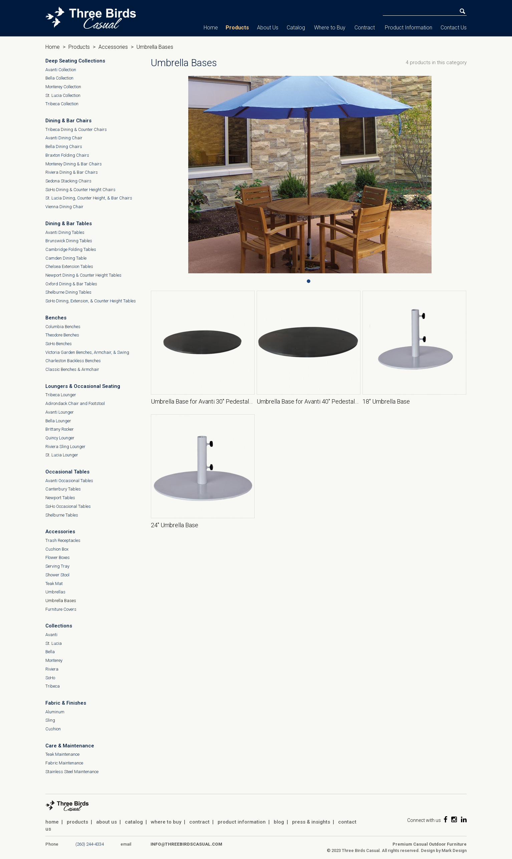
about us (106, 822)
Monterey (53, 660)
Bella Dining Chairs (63, 146)
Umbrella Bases (60, 600)
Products (237, 27)
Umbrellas (55, 591)
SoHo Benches (58, 343)
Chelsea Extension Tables (69, 266)
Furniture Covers (60, 609)
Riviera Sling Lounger (65, 446)
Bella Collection (59, 78)
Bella (50, 651)
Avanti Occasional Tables (69, 480)
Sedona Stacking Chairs (68, 180)
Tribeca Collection (61, 103)
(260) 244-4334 (89, 844)
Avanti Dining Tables (64, 232)
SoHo (50, 677)
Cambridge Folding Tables (70, 249)
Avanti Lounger (59, 412)
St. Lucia (53, 643)
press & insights (311, 822)
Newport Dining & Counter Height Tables (83, 275)
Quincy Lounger (59, 437)
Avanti (51, 634)
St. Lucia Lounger (61, 454)
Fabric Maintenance (64, 762)
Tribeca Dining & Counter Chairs (76, 129)
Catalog (296, 27)
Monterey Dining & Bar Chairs (73, 163)
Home (211, 27)
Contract (364, 27)
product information (242, 822)
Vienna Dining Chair (64, 206)
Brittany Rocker (59, 429)
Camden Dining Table (65, 258)
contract (199, 822)
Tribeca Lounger (60, 394)
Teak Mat (54, 583)
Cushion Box (56, 549)
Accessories (113, 47)
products (77, 822)
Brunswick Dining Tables (68, 240)
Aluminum (54, 711)
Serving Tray (57, 566)
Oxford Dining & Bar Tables (71, 283)
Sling (50, 720)
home (52, 822)
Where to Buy (329, 27)
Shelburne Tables (61, 515)
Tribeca (52, 686)
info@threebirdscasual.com (186, 844)
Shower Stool (57, 574)
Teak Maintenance (62, 754)
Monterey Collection (63, 86)
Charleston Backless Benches (73, 360)
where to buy (166, 822)
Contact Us (454, 27)
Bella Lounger (58, 420)
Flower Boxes (57, 557)
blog (279, 822)
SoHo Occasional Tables (68, 506)
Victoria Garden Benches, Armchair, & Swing (87, 352)
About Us (267, 27)
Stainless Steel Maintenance (71, 771)
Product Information (408, 27)
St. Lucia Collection (62, 95)
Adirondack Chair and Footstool (75, 403)
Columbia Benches (62, 326)
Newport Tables (60, 497)
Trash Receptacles (62, 540)
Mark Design (454, 850)
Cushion (53, 728)
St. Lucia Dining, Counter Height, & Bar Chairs (88, 197)
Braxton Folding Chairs (67, 155)
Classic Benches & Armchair (72, 369)
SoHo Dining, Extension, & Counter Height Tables (90, 300)
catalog (134, 822)
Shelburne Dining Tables (68, 292)
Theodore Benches (62, 334)
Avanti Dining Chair (63, 137)
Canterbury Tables (63, 488)
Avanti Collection (60, 69)
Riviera (51, 669)
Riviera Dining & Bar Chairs (71, 172)
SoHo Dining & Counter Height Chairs (80, 189)
